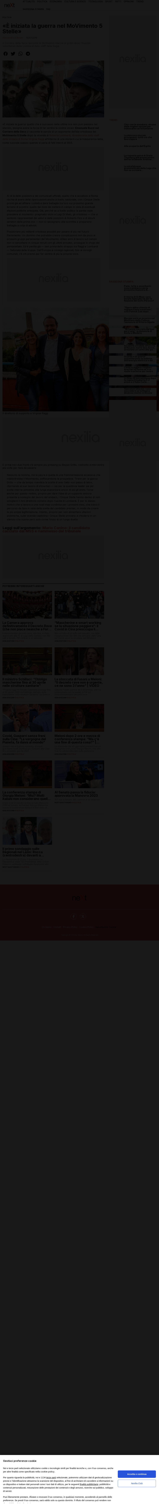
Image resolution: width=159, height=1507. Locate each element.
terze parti (51, 1477)
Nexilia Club (137, 1483)
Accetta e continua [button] (136, 1474)
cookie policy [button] (47, 1471)
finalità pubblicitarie (89, 1484)
